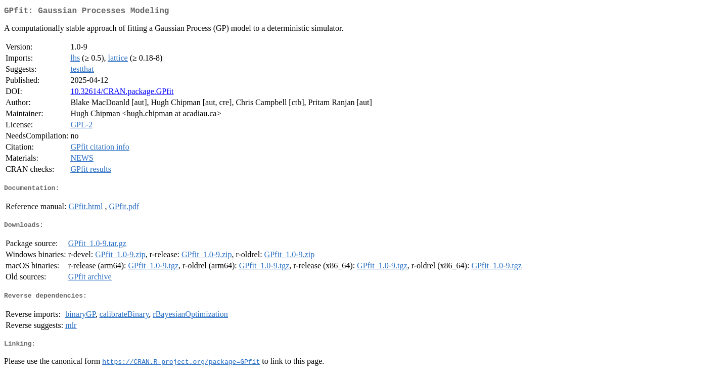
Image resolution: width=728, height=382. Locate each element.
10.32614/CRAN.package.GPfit (121, 93)
